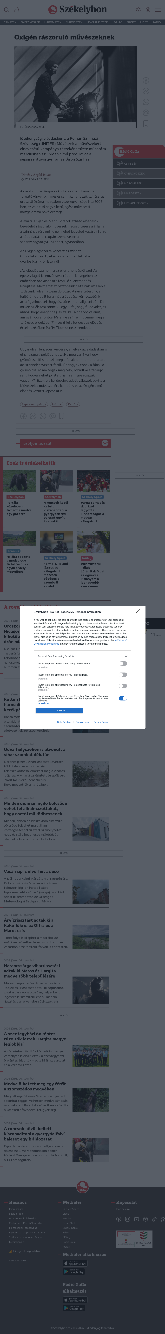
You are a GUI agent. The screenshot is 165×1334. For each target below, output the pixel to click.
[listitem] (82, 656)
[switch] (123, 663)
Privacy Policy (101, 722)
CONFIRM (59, 710)
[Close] (139, 612)
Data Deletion (64, 722)
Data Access (82, 722)
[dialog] (82, 667)
